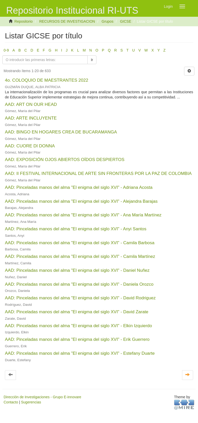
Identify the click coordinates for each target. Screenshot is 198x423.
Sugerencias (31, 402)
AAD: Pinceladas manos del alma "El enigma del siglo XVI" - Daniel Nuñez (77, 270)
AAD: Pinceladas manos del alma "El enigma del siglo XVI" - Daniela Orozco (79, 284)
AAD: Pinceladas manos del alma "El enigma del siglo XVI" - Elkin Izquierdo (78, 325)
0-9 (6, 50)
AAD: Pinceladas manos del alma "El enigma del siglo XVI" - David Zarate (76, 311)
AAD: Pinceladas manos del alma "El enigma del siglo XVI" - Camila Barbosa (79, 242)
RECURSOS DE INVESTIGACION (67, 21)
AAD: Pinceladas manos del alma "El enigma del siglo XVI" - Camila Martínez (80, 256)
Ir (92, 60)
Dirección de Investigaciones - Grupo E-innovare (42, 397)
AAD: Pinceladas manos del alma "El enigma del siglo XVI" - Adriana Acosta (78, 187)
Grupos (107, 21)
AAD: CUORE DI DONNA (30, 145)
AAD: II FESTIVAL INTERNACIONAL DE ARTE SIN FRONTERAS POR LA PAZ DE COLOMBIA (98, 173)
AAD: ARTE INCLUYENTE (31, 118)
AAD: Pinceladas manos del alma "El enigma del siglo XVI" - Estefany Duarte (80, 353)
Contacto (11, 402)
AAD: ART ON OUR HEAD (31, 104)
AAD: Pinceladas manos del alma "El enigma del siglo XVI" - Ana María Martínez (83, 215)
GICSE (125, 21)
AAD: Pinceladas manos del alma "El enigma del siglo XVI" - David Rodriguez (80, 297)
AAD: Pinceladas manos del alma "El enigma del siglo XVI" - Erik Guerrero (77, 339)
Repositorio (23, 21)
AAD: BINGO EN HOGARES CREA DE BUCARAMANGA (61, 132)
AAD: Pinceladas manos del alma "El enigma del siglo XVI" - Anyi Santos (75, 228)
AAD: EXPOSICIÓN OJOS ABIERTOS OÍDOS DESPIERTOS (65, 159)
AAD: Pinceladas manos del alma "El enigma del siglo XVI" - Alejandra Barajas (81, 201)
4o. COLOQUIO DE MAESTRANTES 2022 (46, 80)
